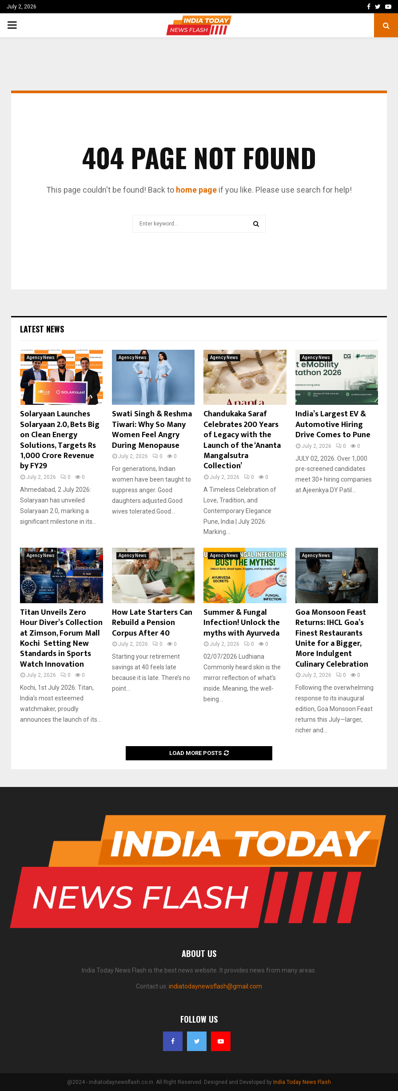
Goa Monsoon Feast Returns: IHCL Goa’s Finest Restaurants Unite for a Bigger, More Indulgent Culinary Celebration (331, 638)
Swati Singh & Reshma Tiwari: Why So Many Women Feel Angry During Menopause (152, 429)
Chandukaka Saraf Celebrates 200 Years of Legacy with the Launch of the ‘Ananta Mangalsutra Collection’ (242, 440)
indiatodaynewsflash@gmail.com (215, 986)
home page (196, 189)
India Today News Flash (302, 1082)
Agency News (41, 357)
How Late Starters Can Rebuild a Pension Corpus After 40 (152, 623)
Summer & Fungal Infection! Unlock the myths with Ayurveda (241, 623)
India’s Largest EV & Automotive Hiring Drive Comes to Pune (332, 424)
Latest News (42, 329)
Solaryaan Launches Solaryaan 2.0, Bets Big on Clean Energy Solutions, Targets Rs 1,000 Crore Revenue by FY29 (60, 440)
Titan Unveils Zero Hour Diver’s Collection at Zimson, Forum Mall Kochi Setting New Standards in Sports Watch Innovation (61, 638)
